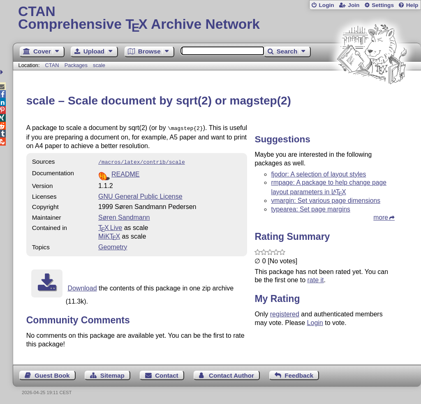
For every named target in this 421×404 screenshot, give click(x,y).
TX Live (110, 226)
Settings (383, 5)
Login (326, 5)
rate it (315, 279)
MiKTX (109, 234)
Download (82, 286)
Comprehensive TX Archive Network (217, 18)
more (380, 217)
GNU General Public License (140, 194)
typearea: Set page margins (310, 209)
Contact (166, 373)
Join (353, 5)
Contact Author (231, 373)
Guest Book (52, 373)
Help (412, 5)
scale (99, 65)
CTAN (52, 65)
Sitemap (112, 373)
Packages (77, 65)
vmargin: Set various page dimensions (325, 200)
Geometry (112, 245)
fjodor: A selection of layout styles (318, 174)
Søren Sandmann (124, 215)
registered (284, 314)
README (125, 172)
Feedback (299, 373)
